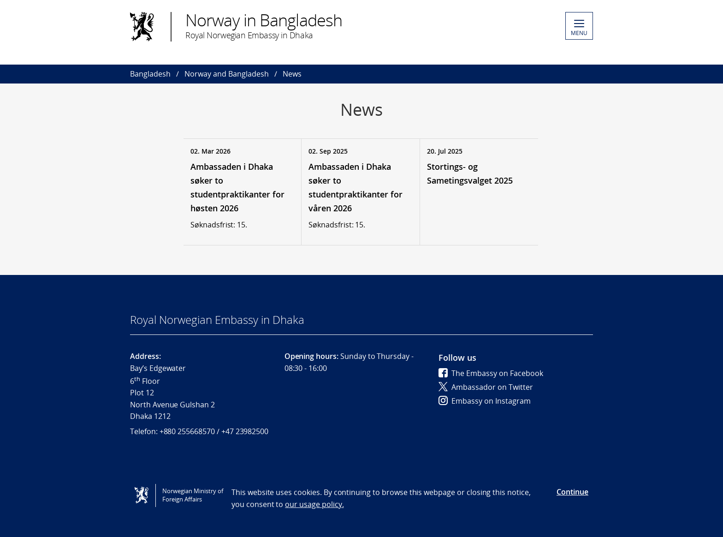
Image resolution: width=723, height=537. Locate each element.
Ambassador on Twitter (486, 387)
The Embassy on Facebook (491, 373)
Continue (572, 492)
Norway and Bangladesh (226, 74)
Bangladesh (150, 74)
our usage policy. (314, 504)
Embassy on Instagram (485, 401)
